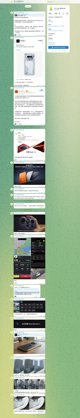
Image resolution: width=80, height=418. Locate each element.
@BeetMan (50, 21)
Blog (56, 50)
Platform (63, 50)
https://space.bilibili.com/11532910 (56, 26)
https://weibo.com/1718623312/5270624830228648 (26, 289)
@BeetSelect (57, 9)
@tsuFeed (50, 39)
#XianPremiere (51, 42)
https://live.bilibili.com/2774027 (55, 30)
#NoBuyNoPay (51, 44)
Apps (59, 50)
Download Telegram (58, 47)
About (52, 50)
